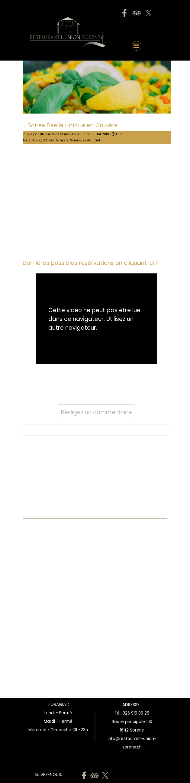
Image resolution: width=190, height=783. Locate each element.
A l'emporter (41, 455)
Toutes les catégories (51, 510)
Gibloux (49, 140)
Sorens (75, 140)
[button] (136, 28)
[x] (148, 13)
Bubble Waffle (42, 469)
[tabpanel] (132, 729)
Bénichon (37, 483)
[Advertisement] (44, 655)
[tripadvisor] (136, 13)
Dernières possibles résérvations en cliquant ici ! (90, 263)
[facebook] (124, 13)
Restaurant (91, 140)
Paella (36, 140)
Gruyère (62, 140)
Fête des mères (44, 496)
